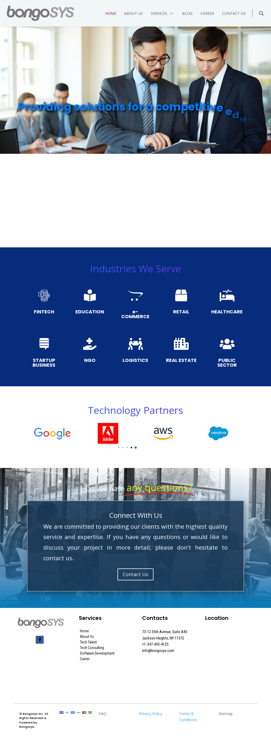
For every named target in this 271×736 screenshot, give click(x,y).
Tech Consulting (92, 648)
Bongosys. (27, 727)
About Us (87, 636)
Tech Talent (88, 642)
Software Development (97, 653)
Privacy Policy (150, 713)
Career (85, 659)
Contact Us (135, 574)
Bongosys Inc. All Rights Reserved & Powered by (33, 718)
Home (84, 631)
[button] (118, 447)
